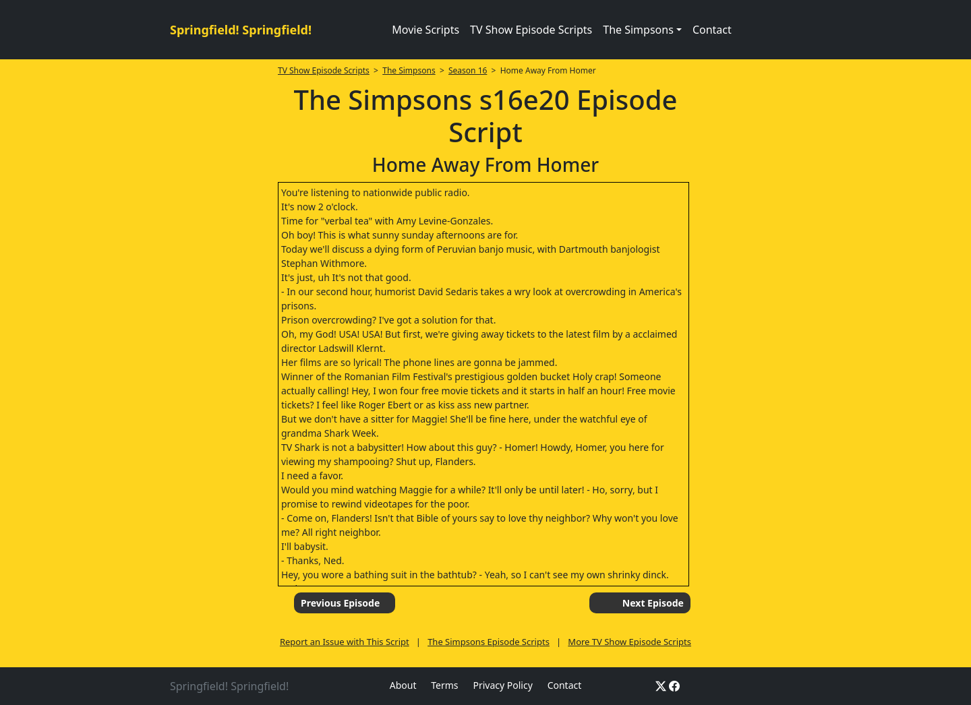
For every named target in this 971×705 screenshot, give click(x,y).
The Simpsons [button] (638, 29)
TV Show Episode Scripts (531, 29)
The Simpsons (408, 70)
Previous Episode (340, 602)
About (403, 685)
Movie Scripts (425, 29)
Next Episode (653, 602)
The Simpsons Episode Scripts (489, 642)
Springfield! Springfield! (241, 30)
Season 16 (467, 70)
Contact (712, 29)
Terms (444, 685)
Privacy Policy (502, 685)
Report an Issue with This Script (344, 642)
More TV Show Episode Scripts (629, 642)
